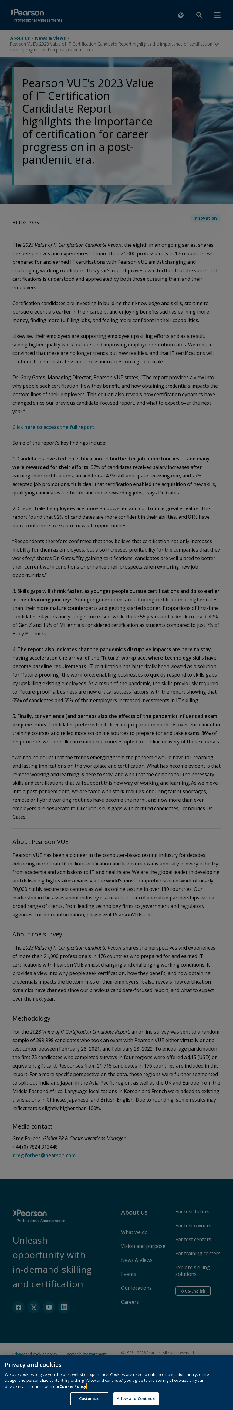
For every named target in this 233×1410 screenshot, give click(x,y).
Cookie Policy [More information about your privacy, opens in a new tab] (72, 1393)
